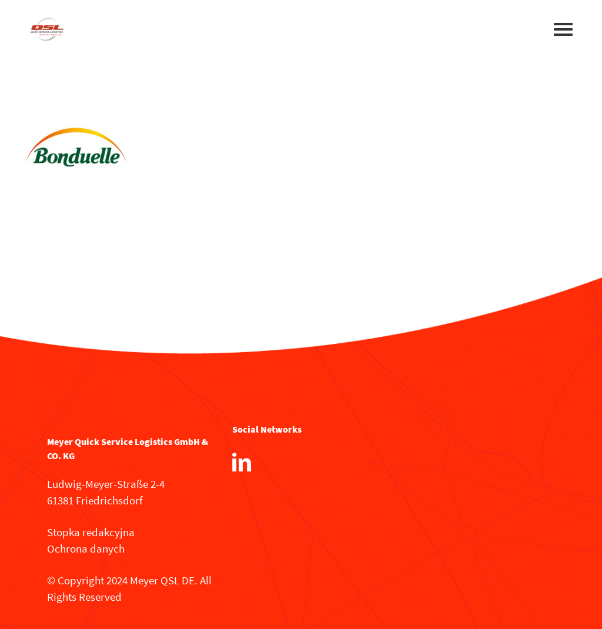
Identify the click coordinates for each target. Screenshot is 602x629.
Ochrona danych (86, 548)
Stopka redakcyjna (91, 532)
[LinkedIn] (241, 462)
